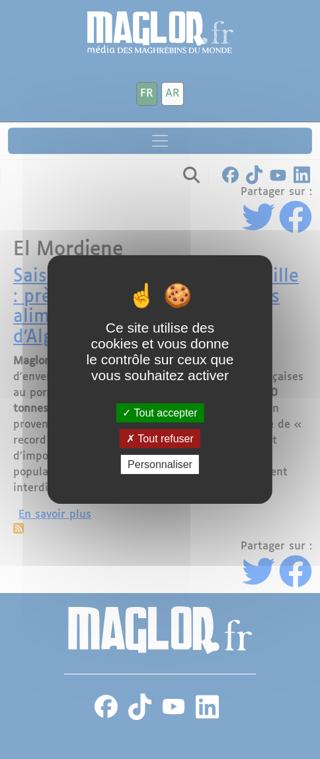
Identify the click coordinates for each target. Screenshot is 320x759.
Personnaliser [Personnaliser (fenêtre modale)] (160, 464)
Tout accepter (159, 412)
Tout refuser (160, 438)
